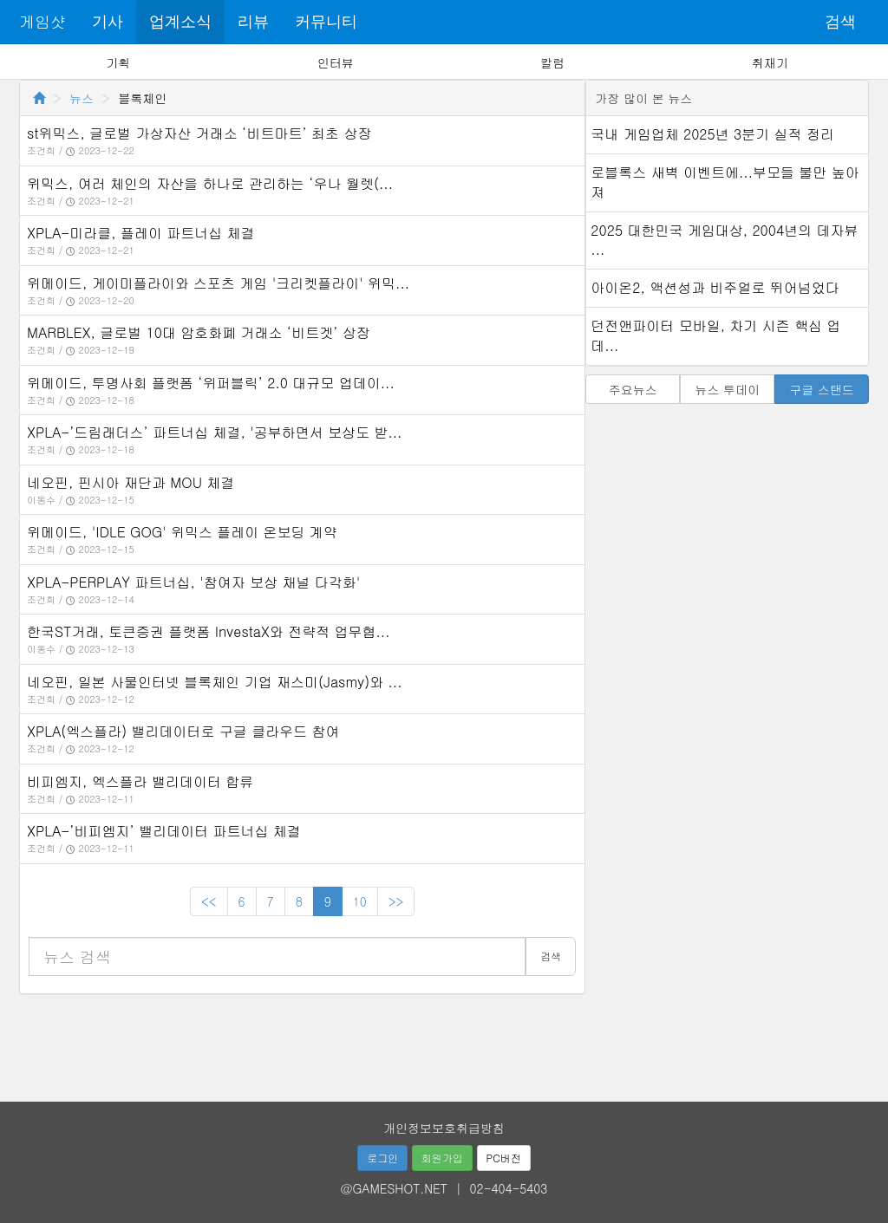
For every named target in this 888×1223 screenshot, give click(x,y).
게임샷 (42, 21)
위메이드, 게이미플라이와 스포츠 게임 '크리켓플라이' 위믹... (218, 283)
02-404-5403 (509, 1188)
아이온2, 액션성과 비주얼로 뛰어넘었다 (715, 287)
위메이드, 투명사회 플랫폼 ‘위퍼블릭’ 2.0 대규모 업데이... (211, 383)
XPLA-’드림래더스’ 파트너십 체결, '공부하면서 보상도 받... (214, 432)
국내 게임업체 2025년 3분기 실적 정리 (712, 134)
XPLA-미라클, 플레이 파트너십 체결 (141, 233)
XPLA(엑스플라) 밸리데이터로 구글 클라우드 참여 (183, 731)
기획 (118, 62)
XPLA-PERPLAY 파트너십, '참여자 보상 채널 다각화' (193, 582)
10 (360, 901)
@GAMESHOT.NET (394, 1188)
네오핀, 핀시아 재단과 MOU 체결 (130, 482)
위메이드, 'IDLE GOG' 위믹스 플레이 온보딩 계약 (182, 532)
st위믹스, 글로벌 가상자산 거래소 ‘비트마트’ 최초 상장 (199, 133)
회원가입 (442, 1157)
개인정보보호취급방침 (444, 1127)
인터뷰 (335, 62)
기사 (107, 21)
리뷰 (253, 21)
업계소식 (180, 21)
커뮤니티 (326, 21)
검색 (840, 21)
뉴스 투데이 (727, 389)
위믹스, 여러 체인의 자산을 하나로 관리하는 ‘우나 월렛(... (210, 183)
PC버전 (503, 1157)
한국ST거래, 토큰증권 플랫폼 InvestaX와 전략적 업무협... (208, 631)
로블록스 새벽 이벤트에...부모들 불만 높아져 (725, 182)
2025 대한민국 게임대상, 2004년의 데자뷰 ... (724, 240)
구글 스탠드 (821, 389)
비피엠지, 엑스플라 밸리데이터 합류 (140, 781)
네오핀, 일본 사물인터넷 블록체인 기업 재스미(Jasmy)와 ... (214, 682)
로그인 (382, 1157)
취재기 (770, 62)
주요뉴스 (633, 389)
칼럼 (552, 62)
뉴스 (81, 98)
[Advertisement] (444, 1042)
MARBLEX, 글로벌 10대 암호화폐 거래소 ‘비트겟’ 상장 (198, 332)
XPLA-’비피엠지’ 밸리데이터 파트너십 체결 (164, 831)
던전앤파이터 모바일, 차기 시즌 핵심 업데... (715, 335)
